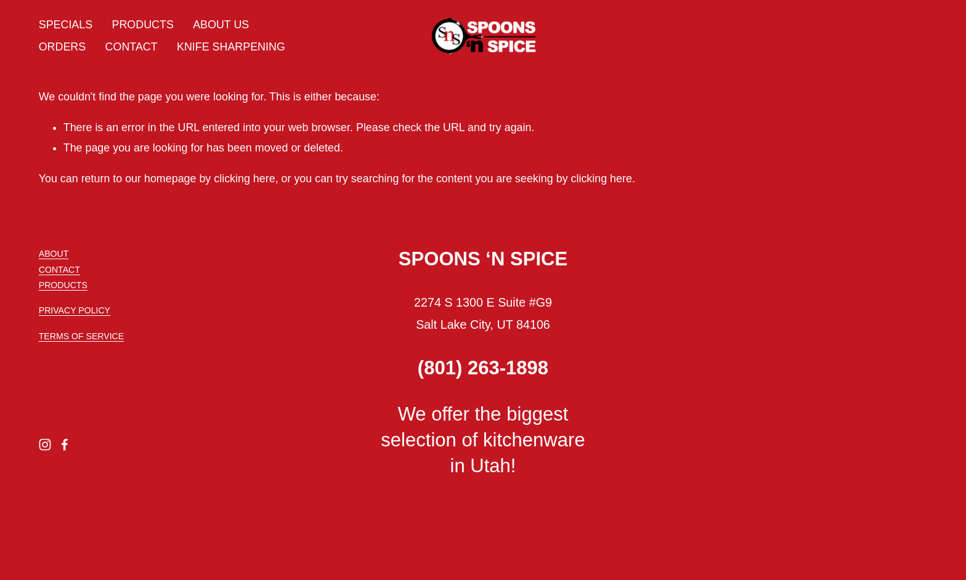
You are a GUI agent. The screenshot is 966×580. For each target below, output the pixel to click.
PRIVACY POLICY (74, 310)
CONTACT (131, 47)
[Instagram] (45, 444)
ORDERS (62, 47)
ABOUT (54, 254)
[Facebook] (65, 444)
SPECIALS (65, 24)
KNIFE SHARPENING (231, 47)
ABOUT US (221, 24)
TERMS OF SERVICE (81, 336)
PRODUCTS (143, 24)
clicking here (244, 178)
